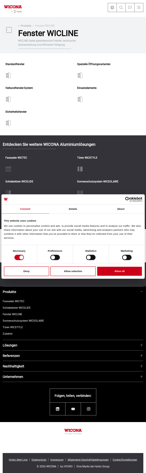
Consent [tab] (25, 208)
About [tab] (120, 208)
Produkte (26, 25)
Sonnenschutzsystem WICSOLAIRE (97, 181)
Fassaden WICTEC (16, 157)
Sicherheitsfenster (16, 111)
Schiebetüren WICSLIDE (19, 181)
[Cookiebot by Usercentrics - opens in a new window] (127, 199)
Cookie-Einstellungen (125, 459)
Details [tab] (73, 208)
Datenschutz (39, 459)
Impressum (57, 459)
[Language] (112, 7)
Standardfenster (14, 64)
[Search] (121, 7)
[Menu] (138, 7)
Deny (26, 271)
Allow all (119, 271)
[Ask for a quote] (129, 7)
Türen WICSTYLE (87, 157)
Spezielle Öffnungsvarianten (93, 64)
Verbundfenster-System (19, 88)
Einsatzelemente (86, 88)
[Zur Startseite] (13, 8)
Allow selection (73, 271)
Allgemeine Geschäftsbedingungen (88, 459)
